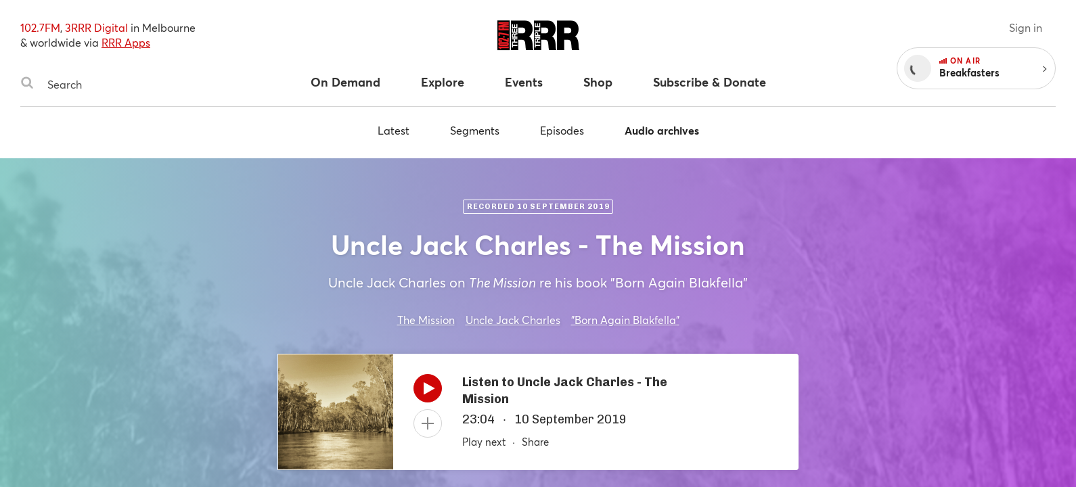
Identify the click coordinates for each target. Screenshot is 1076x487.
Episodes (562, 130)
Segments (474, 130)
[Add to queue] (427, 423)
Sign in (1025, 27)
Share (535, 441)
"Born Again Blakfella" (625, 319)
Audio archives (662, 130)
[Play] (427, 391)
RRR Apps (126, 42)
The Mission (426, 319)
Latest (393, 130)
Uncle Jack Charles (513, 319)
